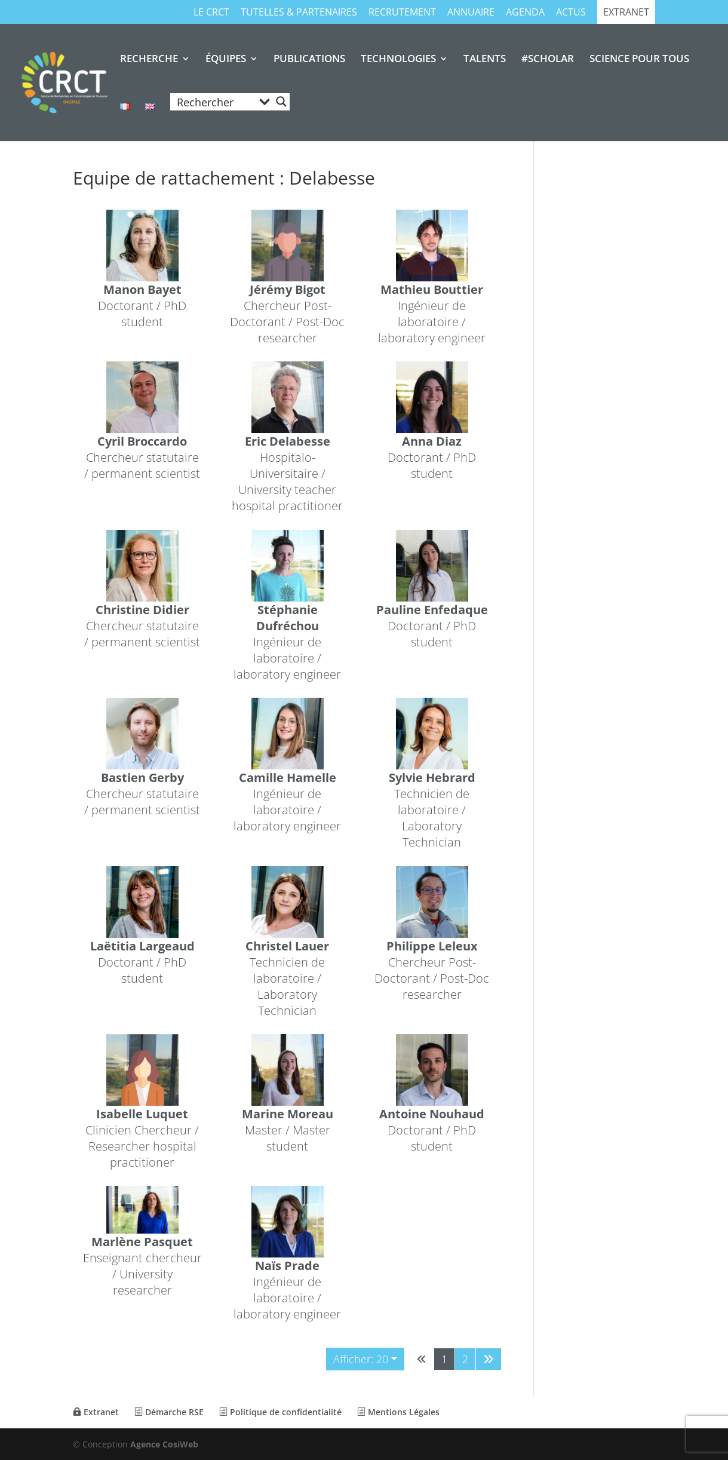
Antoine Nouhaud (432, 1114)
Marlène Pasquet (142, 1242)
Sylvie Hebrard (432, 778)
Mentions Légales (398, 1412)
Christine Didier (142, 610)
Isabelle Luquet (142, 1114)
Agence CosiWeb (164, 1444)
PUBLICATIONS (309, 59)
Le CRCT (211, 13)
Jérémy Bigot (287, 289)
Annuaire (470, 13)
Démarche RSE (169, 1412)
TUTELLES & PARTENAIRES (299, 13)
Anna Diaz (432, 442)
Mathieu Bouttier (432, 289)
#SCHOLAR (547, 59)
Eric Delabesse (287, 442)
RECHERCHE (149, 59)
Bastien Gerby (142, 778)
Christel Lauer (287, 946)
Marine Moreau (287, 1114)
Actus (571, 13)
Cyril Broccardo (142, 442)
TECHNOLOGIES (398, 59)
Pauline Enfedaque (432, 610)
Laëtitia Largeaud (142, 946)
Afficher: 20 (360, 1359)
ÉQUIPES (225, 59)
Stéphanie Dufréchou (287, 618)
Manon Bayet (142, 289)
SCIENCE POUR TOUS (639, 59)
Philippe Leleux (432, 946)
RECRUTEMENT (402, 13)
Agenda (525, 13)
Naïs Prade (287, 1266)
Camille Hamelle (287, 778)
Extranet (626, 13)
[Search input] (214, 102)
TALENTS (484, 59)
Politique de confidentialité (280, 1412)
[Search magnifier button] (281, 101)
